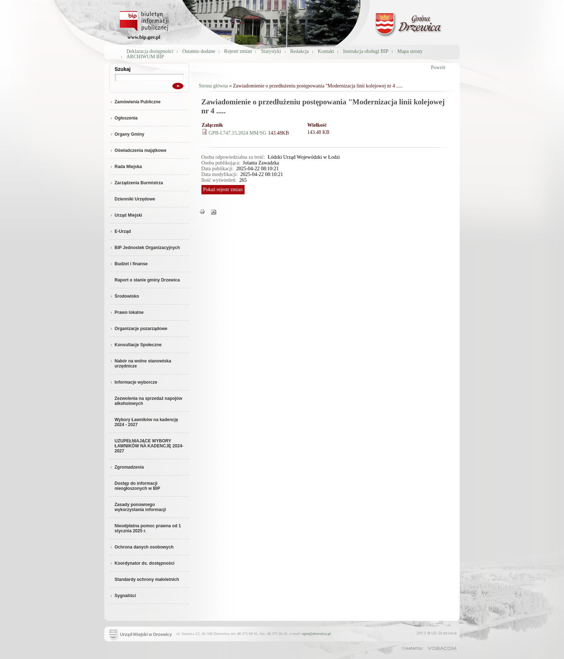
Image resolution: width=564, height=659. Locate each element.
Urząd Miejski (125, 215)
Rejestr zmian (238, 51)
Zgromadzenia (126, 467)
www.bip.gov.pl (143, 37)
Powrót (438, 67)
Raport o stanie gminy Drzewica (147, 280)
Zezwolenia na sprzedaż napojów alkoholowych (148, 401)
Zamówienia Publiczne (135, 101)
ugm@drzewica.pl (316, 633)
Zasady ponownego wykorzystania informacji (140, 507)
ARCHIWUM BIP (145, 56)
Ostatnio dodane (198, 51)
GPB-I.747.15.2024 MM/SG (237, 133)
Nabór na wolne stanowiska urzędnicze (140, 363)
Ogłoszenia (123, 118)
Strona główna (213, 86)
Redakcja (299, 51)
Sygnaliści (122, 595)
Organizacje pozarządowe (138, 328)
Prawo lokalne (126, 312)
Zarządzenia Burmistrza (136, 182)
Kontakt (326, 51)
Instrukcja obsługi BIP (365, 51)
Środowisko (124, 296)
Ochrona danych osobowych (141, 547)
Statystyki (271, 51)
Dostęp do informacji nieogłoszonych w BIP (137, 486)
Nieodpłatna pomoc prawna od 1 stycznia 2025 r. (148, 528)
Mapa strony (410, 51)
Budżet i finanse (128, 263)
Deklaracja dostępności (150, 51)
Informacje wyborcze (133, 382)
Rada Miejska (125, 166)
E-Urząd (120, 231)
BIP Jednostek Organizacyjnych (144, 247)
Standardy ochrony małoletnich (147, 579)
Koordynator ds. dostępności (142, 563)
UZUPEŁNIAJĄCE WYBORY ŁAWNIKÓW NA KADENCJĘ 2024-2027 (149, 445)
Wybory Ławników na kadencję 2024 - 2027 (146, 422)
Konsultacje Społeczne (135, 344)
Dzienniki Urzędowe (135, 199)
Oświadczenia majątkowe (138, 150)
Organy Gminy (127, 134)
